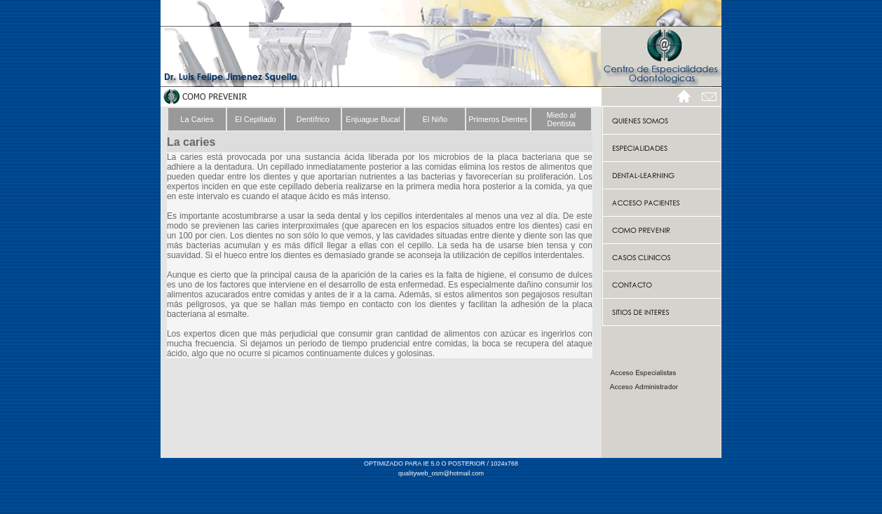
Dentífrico (313, 119)
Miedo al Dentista (561, 119)
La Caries (196, 119)
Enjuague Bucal (373, 119)
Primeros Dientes (497, 119)
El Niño (435, 119)
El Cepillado (255, 119)
